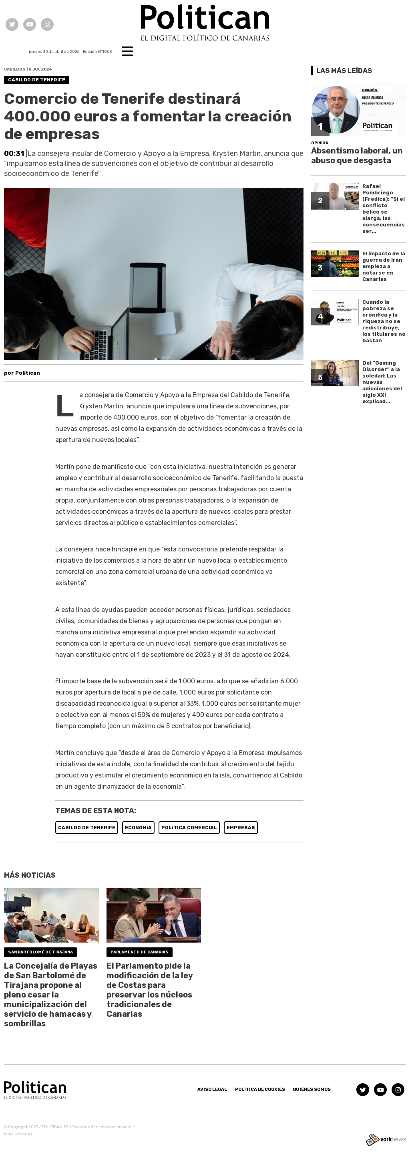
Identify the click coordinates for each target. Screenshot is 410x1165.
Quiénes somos (312, 1089)
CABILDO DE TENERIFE (86, 827)
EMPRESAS (241, 827)
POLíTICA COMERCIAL (189, 827)
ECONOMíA (138, 827)
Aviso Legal (212, 1089)
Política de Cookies (260, 1089)
